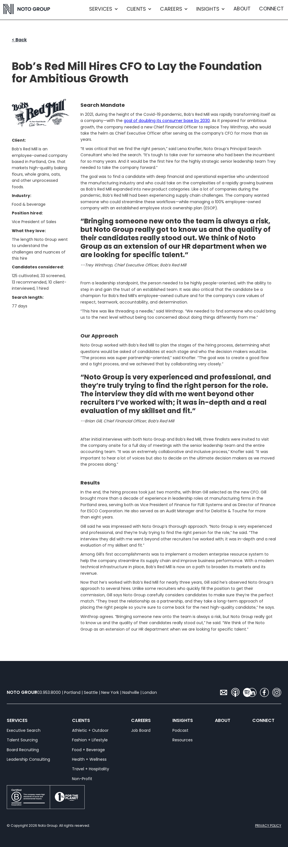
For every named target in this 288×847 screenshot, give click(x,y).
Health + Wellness (89, 759)
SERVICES (10, 720)
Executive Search (23, 730)
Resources (182, 740)
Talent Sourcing (22, 740)
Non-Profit (82, 779)
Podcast (180, 730)
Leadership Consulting (28, 759)
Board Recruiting (23, 750)
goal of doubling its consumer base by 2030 (167, 120)
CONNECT (271, 8)
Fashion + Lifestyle (90, 740)
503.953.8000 (48, 692)
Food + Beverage (88, 750)
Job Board (140, 730)
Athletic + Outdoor (90, 730)
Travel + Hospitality (90, 769)
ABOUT (242, 8)
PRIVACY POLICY (268, 825)
